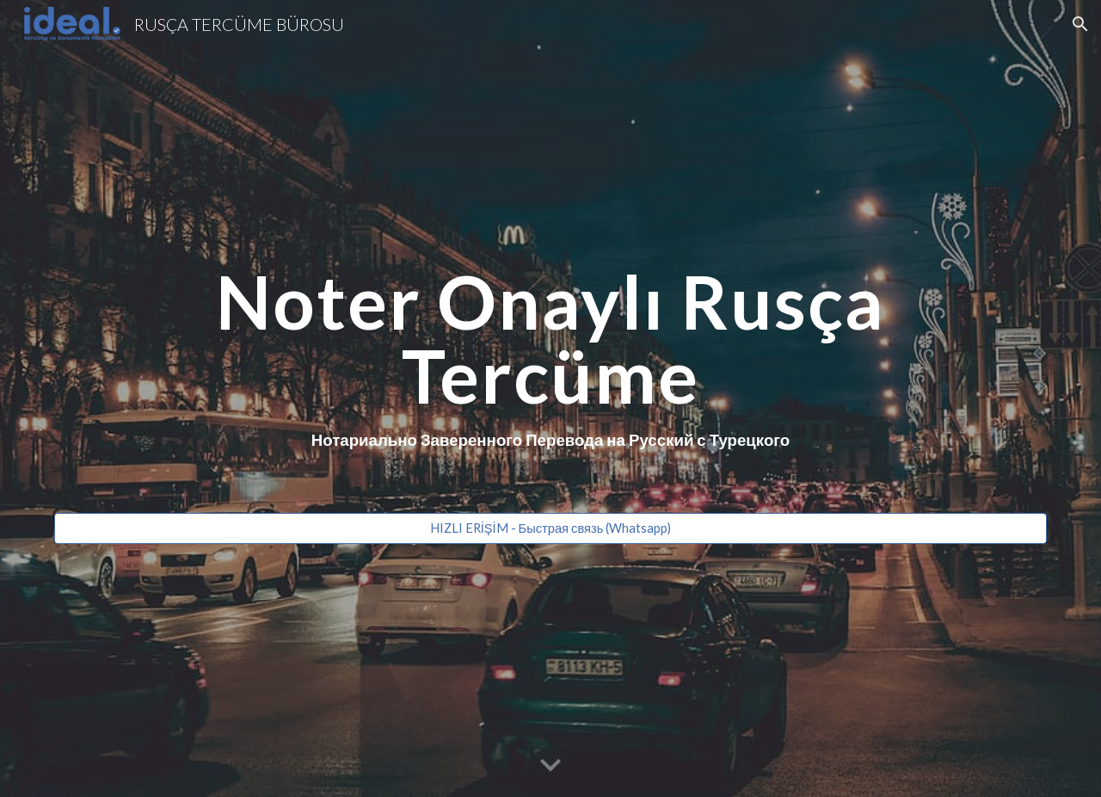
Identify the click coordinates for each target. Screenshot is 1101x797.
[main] (550, 382)
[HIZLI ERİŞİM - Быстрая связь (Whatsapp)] (550, 528)
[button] (1080, 24)
